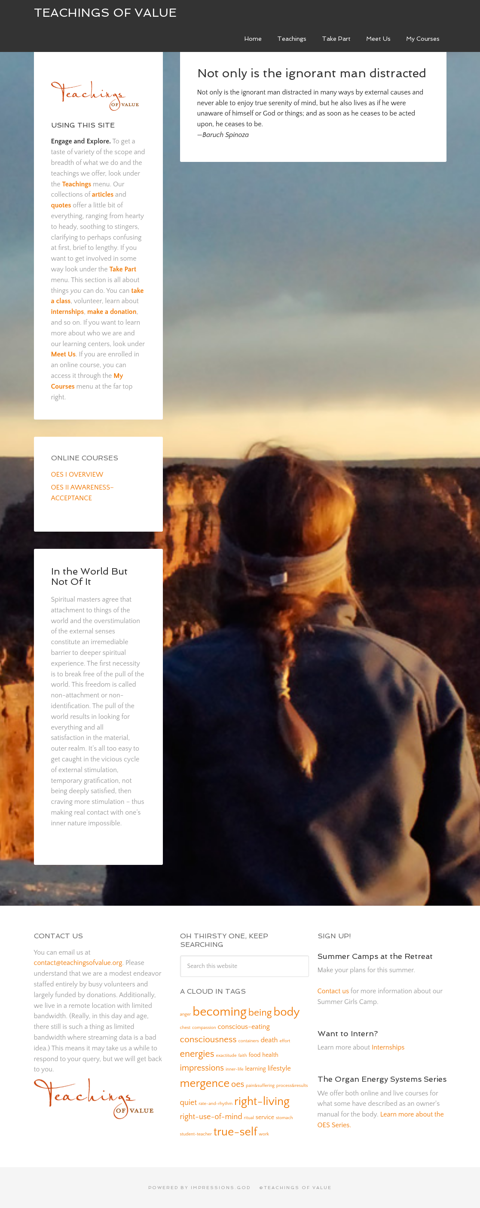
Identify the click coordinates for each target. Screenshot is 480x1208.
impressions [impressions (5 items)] (202, 1068)
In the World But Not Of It (89, 576)
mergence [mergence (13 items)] (205, 1083)
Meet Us (63, 354)
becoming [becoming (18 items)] (220, 1012)
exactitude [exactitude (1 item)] (226, 1055)
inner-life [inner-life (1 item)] (235, 1069)
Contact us (333, 991)
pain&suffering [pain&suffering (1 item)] (260, 1085)
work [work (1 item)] (264, 1134)
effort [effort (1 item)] (284, 1041)
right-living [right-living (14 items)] (262, 1101)
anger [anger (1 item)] (185, 1014)
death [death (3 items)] (269, 1040)
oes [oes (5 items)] (237, 1084)
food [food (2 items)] (254, 1055)
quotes (61, 205)
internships (67, 312)
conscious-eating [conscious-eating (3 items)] (243, 1027)
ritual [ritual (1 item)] (249, 1117)
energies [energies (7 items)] (197, 1054)
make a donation (111, 312)
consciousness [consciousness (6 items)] (208, 1039)
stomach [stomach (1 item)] (284, 1117)
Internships (388, 1047)
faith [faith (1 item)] (242, 1055)
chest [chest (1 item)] (185, 1027)
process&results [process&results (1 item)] (292, 1085)
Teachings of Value (105, 13)
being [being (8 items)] (260, 1012)
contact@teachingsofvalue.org (78, 963)
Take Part (123, 269)
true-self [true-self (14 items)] (235, 1132)
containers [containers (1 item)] (248, 1041)
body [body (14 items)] (286, 1012)
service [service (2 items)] (265, 1117)
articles (102, 194)
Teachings (76, 184)
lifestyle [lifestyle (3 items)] (279, 1068)
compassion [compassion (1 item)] (204, 1027)
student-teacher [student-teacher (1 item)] (196, 1134)
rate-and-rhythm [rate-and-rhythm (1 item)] (215, 1103)
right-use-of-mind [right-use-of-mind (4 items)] (211, 1116)
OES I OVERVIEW (77, 474)
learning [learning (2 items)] (255, 1068)
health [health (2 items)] (270, 1055)
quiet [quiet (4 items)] (188, 1102)
